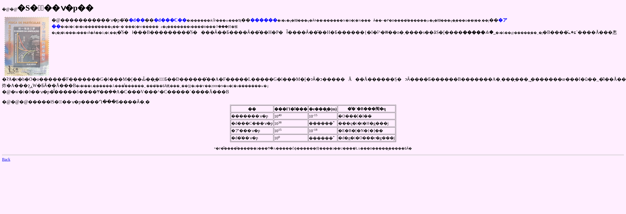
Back (6, 159)
